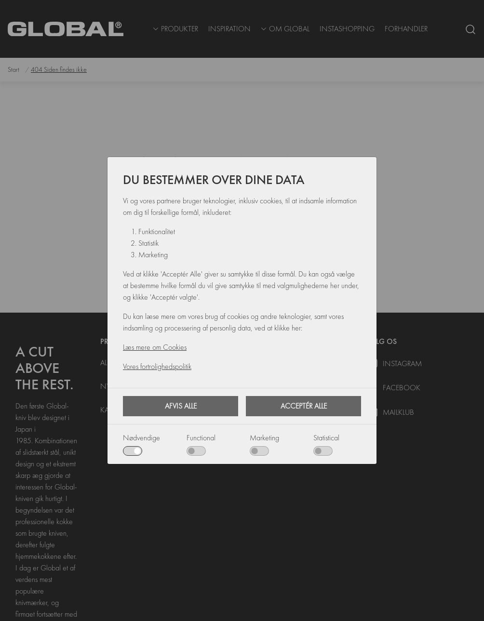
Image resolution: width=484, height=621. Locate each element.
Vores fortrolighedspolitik (157, 366)
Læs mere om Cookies (155, 347)
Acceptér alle (304, 406)
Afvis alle (181, 406)
